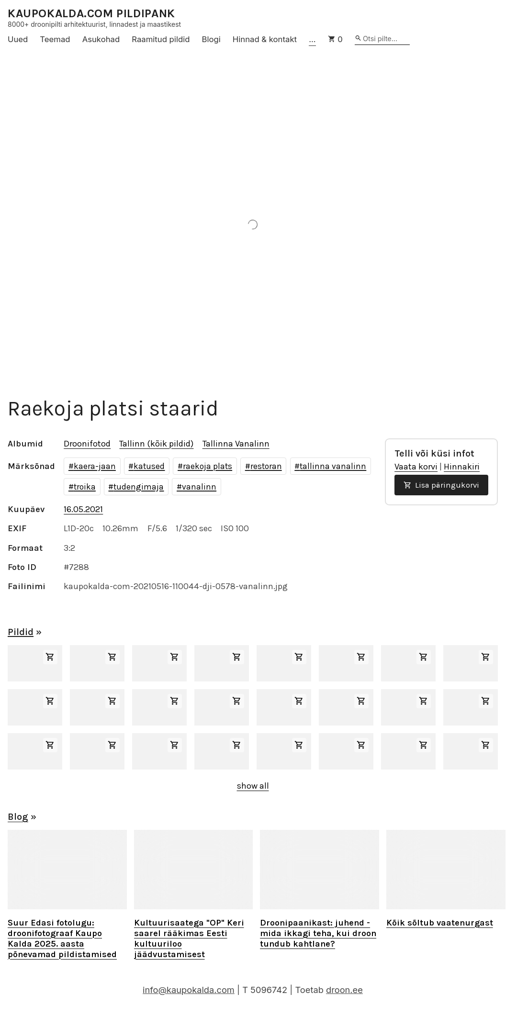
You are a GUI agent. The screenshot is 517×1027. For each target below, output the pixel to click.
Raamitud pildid (161, 39)
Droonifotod (87, 443)
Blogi (211, 39)
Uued (18, 39)
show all (253, 786)
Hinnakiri (462, 466)
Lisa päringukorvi (441, 485)
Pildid (21, 631)
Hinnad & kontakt (265, 39)
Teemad (55, 39)
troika (85, 486)
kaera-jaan (95, 466)
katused (149, 466)
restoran (266, 466)
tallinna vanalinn (333, 466)
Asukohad (101, 39)
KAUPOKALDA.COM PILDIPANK (91, 14)
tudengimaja (138, 486)
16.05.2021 (83, 509)
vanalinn (199, 486)
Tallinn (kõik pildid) (156, 443)
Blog (18, 816)
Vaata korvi (416, 466)
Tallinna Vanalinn (236, 443)
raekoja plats (207, 466)
